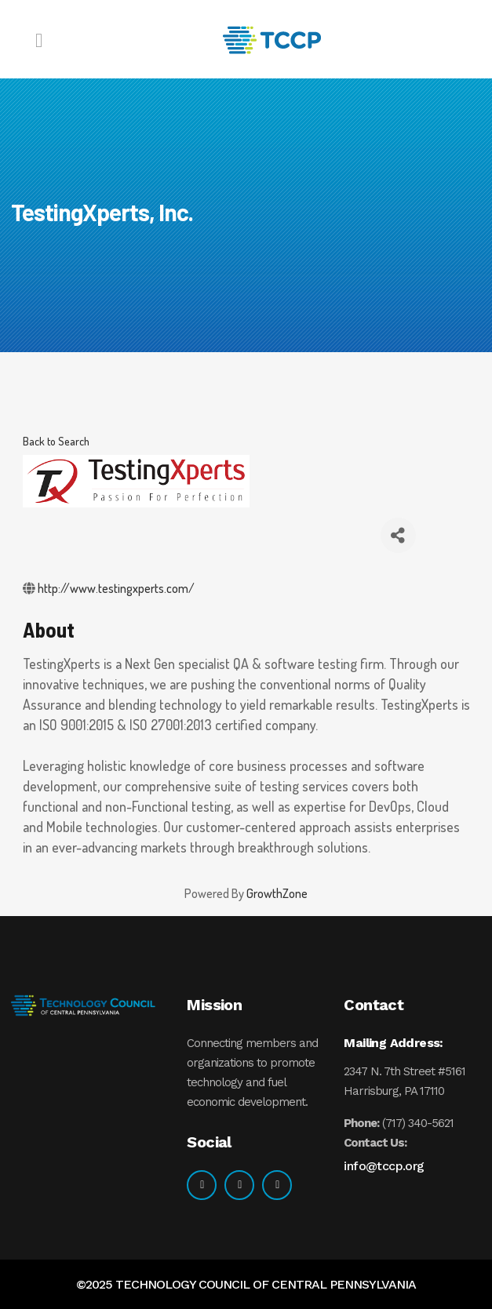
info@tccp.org (384, 1165)
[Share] (398, 535)
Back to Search (56, 441)
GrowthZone (277, 893)
